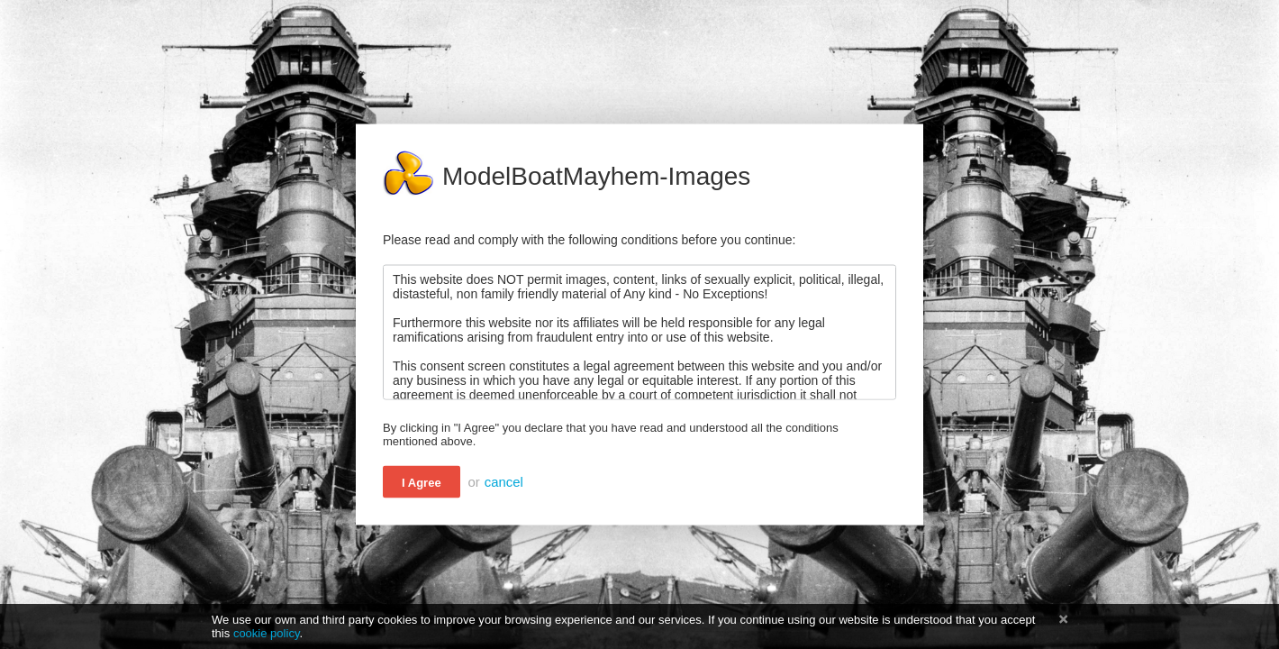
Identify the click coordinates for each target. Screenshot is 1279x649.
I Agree (421, 482)
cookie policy (266, 633)
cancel (504, 482)
